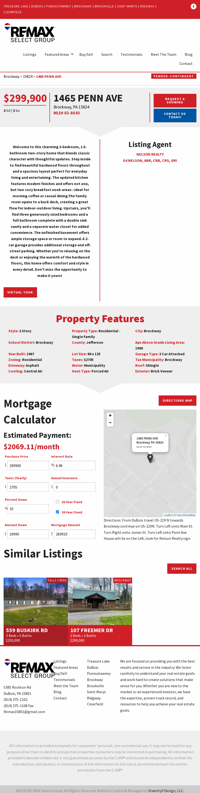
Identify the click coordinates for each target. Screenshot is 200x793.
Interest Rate (62, 456)
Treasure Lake (16, 6)
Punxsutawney (58, 6)
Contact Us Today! (175, 115)
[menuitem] (29, 54)
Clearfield (13, 12)
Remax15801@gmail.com (24, 708)
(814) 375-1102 (15, 696)
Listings (29, 54)
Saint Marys (127, 6)
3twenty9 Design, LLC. (166, 787)
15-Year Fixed (69, 502)
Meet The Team (163, 54)
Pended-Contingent (174, 76)
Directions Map (178, 400)
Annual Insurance (64, 478)
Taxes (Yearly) (16, 478)
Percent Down (16, 499)
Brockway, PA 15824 (71, 107)
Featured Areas (57, 54)
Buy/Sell (86, 54)
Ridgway (147, 6)
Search (106, 54)
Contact (186, 63)
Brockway (83, 6)
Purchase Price (16, 456)
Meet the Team (66, 682)
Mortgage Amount (65, 525)
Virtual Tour (20, 292)
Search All (182, 565)
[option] (36, 608)
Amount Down (16, 525)
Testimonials (131, 54)
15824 (27, 76)
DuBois (37, 6)
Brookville (104, 6)
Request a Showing (175, 100)
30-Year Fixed (69, 512)
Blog (189, 54)
